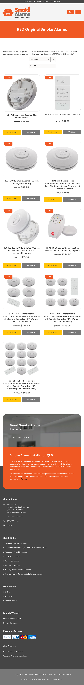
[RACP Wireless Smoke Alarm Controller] (62, 93)
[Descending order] (53, 59)
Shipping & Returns (12, 565)
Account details (11, 601)
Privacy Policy (44, 679)
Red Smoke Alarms (10, 623)
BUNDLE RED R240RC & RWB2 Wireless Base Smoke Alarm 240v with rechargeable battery (22, 250)
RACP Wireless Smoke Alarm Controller (62, 114)
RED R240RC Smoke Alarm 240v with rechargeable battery (22, 182)
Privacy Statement (12, 561)
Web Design (26, 679)
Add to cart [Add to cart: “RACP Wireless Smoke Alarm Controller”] (54, 132)
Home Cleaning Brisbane (13, 651)
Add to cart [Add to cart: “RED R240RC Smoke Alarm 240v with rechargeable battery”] (13, 198)
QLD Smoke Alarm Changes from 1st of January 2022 (25, 548)
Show (35, 66)
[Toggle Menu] (78, 12)
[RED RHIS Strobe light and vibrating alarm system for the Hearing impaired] (62, 226)
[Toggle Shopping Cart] (70, 12)
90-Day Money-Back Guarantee (18, 569)
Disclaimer (56, 679)
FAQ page (24, 479)
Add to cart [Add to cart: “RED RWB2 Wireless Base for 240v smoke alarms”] (13, 132)
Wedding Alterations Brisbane (15, 656)
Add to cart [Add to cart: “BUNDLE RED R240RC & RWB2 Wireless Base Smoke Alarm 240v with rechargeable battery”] (13, 265)
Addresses (9, 596)
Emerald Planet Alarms (12, 618)
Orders (7, 592)
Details (32, 132)
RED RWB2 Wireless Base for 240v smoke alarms (21, 116)
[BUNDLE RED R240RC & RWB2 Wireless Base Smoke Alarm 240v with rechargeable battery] (21, 226)
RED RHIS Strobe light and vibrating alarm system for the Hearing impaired (62, 249)
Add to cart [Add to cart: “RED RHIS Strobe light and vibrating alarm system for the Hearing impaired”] (54, 265)
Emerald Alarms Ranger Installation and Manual (24, 574)
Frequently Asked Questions (16, 543)
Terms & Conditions (12, 556)
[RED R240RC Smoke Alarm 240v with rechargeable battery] (21, 159)
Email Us (10, 525)
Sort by (34, 59)
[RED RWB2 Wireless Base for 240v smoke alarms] (21, 93)
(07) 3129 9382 (13, 521)
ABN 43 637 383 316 (15, 517)
